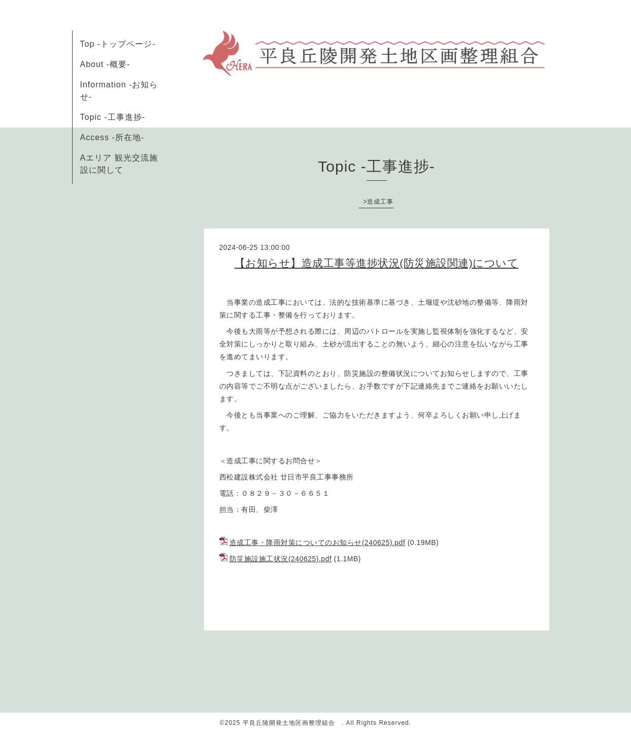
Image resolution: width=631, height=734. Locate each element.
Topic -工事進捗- (112, 117)
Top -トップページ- (118, 44)
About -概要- (105, 64)
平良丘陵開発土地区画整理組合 (292, 722)
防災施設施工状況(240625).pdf (280, 559)
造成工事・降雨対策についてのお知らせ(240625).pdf (317, 542)
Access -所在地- (112, 137)
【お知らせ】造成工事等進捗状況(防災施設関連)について (377, 263)
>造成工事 (378, 201)
